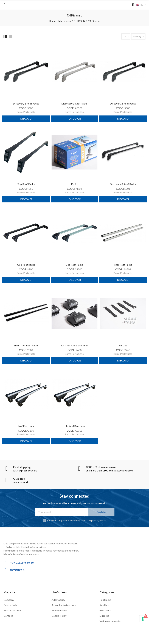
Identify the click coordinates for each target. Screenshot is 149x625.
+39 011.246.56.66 (22, 562)
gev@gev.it (17, 569)
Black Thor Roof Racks (26, 345)
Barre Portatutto (26, 111)
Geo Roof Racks (26, 264)
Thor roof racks (123, 264)
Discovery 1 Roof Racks (26, 103)
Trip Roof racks (26, 184)
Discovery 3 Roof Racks (123, 184)
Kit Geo (123, 345)
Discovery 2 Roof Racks (123, 103)
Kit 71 (74, 184)
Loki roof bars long (74, 426)
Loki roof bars (26, 426)
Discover (26, 118)
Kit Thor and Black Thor (74, 345)
